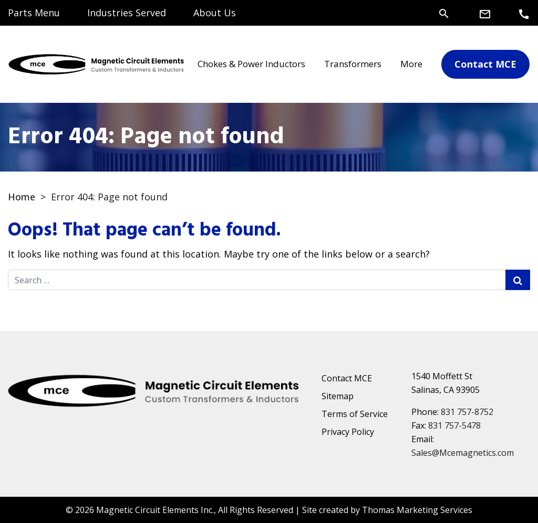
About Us (214, 12)
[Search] (444, 12)
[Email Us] (485, 13)
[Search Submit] (517, 280)
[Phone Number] (524, 13)
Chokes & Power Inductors (251, 64)
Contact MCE (347, 378)
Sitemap (338, 396)
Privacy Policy (348, 431)
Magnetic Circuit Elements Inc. (155, 510)
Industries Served (126, 12)
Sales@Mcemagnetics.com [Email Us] (462, 452)
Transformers (352, 64)
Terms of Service (355, 414)
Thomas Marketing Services (417, 510)
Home (21, 196)
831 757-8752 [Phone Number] (467, 412)
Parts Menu (34, 12)
